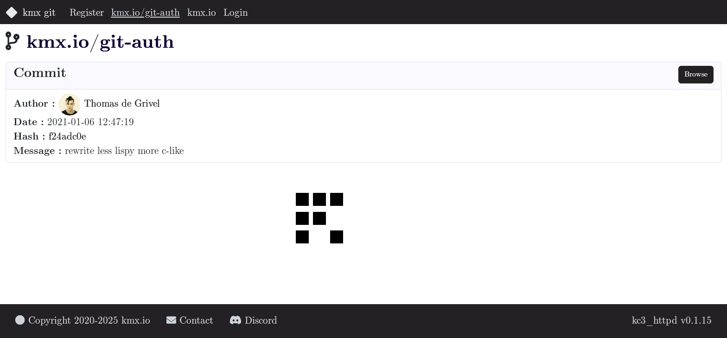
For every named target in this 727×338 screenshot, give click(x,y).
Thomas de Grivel (109, 104)
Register (87, 13)
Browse (696, 74)
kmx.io (201, 13)
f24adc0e (67, 137)
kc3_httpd (654, 321)
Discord (253, 321)
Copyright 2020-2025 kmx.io (82, 321)
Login (235, 13)
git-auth (137, 43)
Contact (189, 321)
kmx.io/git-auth (145, 13)
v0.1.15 (696, 321)
